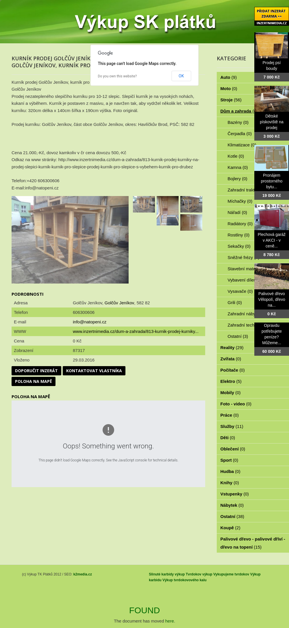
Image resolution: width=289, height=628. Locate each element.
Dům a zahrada (239, 111)
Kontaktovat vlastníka (94, 370)
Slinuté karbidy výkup (167, 574)
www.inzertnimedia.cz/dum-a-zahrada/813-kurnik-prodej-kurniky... (136, 331)
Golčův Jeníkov (119, 302)
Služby (232, 426)
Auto (229, 77)
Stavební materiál (248, 268)
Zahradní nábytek (248, 313)
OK (181, 76)
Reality (232, 347)
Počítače (233, 370)
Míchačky (240, 201)
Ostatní (238, 336)
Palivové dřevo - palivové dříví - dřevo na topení (253, 542)
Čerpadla (240, 133)
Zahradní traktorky (248, 189)
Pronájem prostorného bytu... (272, 181)
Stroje (231, 99)
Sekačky (239, 246)
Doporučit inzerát (36, 370)
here (169, 620)
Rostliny (239, 234)
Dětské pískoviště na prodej (272, 122)
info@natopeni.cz (89, 321)
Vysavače (240, 291)
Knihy (230, 482)
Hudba (230, 471)
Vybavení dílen (245, 279)
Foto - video (236, 403)
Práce (230, 415)
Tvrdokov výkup (199, 574)
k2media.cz (82, 574)
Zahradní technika (248, 325)
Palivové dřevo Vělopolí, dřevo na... (271, 299)
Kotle (236, 156)
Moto (229, 88)
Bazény (238, 122)
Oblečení (233, 448)
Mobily (231, 392)
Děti (228, 437)
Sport (229, 460)
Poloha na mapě (33, 381)
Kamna (238, 167)
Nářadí (237, 212)
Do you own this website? (117, 76)
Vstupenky (235, 493)
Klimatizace (242, 144)
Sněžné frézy (244, 257)
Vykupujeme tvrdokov (231, 574)
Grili (235, 302)
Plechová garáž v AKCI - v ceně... (272, 240)
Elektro (231, 381)
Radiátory (240, 223)
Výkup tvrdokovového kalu (184, 580)
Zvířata (231, 358)
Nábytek (232, 505)
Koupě (230, 527)
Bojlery (237, 178)
